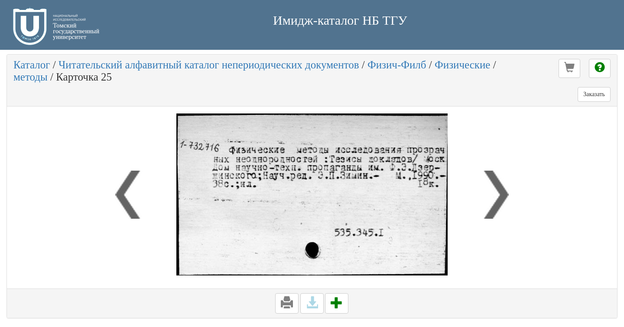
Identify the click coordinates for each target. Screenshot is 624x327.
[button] (569, 68)
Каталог (31, 65)
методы (30, 77)
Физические (462, 65)
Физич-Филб (396, 65)
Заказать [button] (594, 94)
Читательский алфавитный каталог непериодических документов (208, 65)
